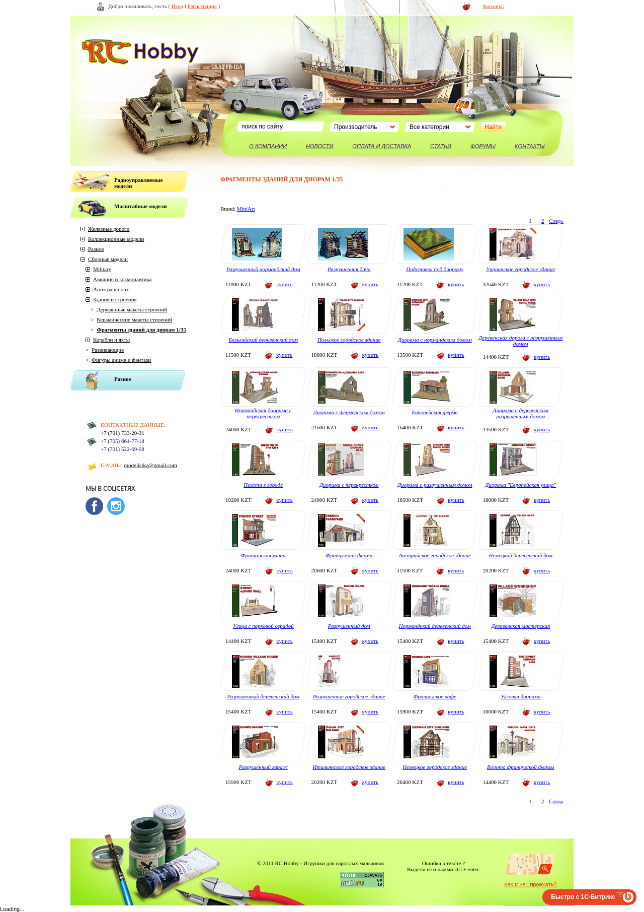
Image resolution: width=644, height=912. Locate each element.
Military (102, 269)
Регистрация (202, 6)
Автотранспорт (111, 289)
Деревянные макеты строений (132, 309)
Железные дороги (108, 229)
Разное (96, 249)
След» (556, 221)
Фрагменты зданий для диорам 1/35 (141, 330)
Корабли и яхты (111, 340)
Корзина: (493, 6)
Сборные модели (108, 259)
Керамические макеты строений (134, 319)
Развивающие (108, 350)
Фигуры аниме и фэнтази (121, 360)
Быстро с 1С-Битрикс (583, 896)
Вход (177, 6)
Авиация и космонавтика (122, 279)
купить (284, 284)
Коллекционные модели (116, 239)
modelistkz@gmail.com (150, 465)
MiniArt (246, 209)
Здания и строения (115, 299)
